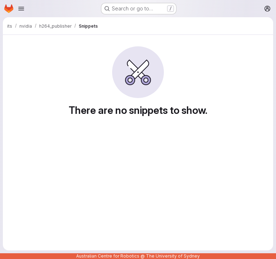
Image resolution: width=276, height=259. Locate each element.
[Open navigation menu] (21, 8)
